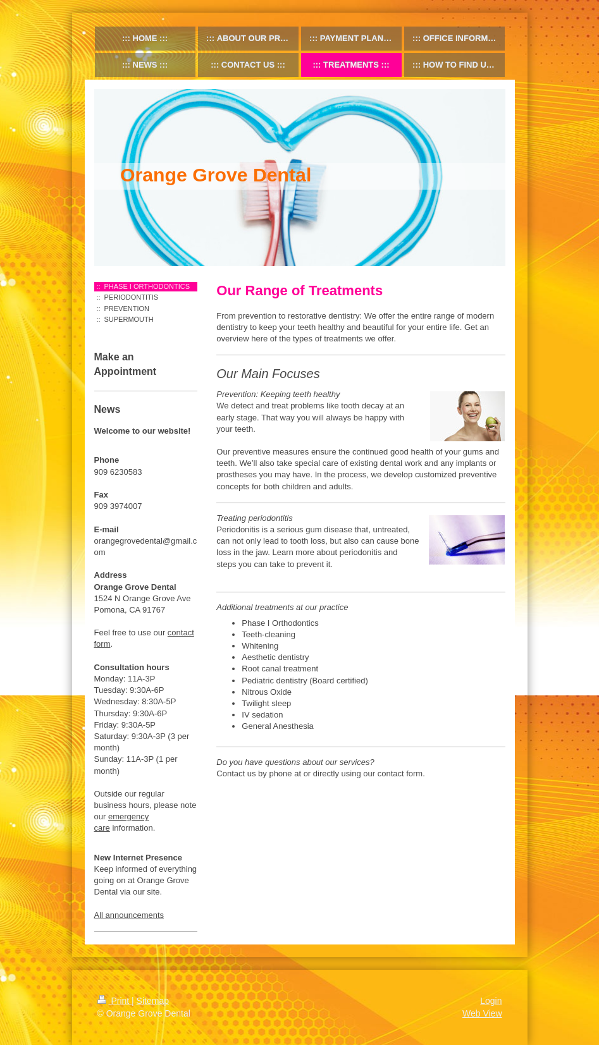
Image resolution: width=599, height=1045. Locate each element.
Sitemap (153, 1001)
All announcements (129, 915)
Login (491, 1001)
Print (114, 1001)
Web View (482, 1013)
